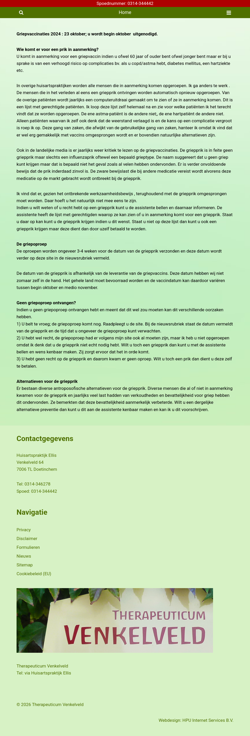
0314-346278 (37, 484)
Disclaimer (27, 538)
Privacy (24, 529)
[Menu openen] (228, 13)
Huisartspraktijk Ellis (51, 673)
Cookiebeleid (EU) (34, 573)
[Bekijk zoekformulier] (21, 12)
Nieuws (24, 556)
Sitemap (25, 564)
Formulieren (28, 547)
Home (125, 12)
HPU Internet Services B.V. (208, 720)
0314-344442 (44, 491)
